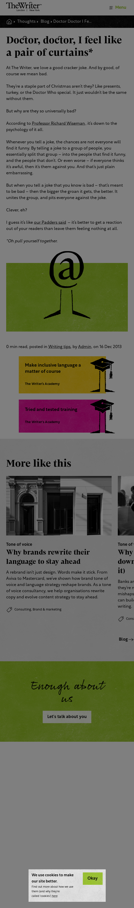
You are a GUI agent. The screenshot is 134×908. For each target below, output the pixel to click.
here (55, 896)
